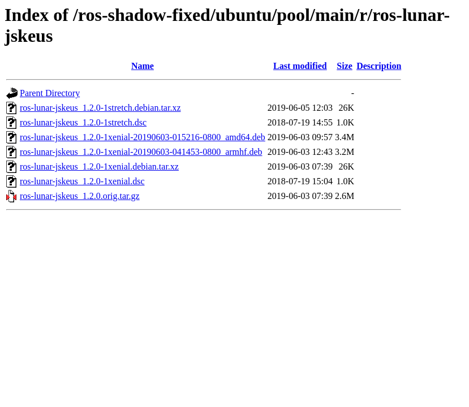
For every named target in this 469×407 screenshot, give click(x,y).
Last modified (300, 66)
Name (142, 66)
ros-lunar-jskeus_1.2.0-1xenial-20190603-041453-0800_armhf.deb (141, 152)
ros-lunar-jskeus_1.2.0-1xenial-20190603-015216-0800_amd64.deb (142, 137)
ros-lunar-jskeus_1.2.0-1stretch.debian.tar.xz (100, 107)
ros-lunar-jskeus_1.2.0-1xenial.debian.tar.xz (99, 166)
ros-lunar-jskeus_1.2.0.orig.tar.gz (80, 196)
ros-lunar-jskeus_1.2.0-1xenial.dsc (82, 181)
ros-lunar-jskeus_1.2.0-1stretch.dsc (83, 122)
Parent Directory (50, 93)
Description (378, 66)
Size (344, 66)
